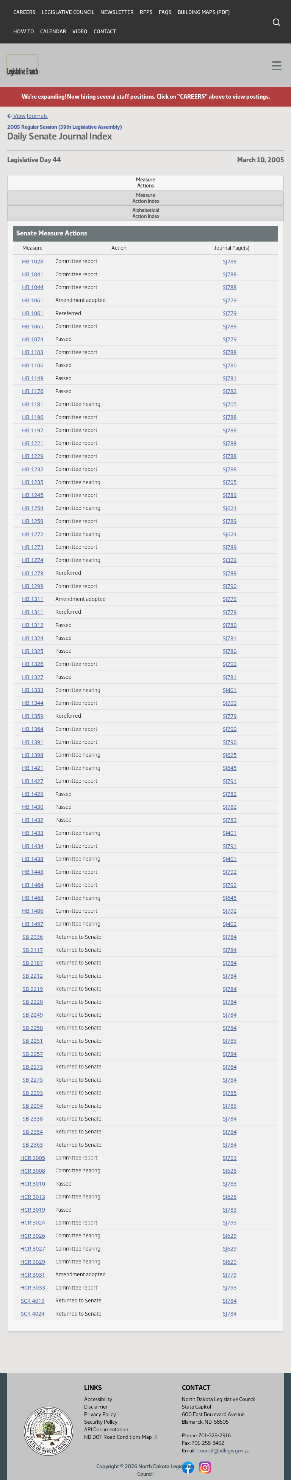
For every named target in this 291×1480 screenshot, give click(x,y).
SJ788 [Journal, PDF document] (230, 261)
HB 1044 (33, 287)
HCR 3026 (32, 1235)
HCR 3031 (32, 1274)
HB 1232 (33, 469)
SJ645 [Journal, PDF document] (230, 767)
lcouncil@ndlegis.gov (222, 1450)
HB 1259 (33, 521)
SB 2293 (32, 1092)
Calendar (53, 31)
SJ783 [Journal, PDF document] (230, 820)
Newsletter (117, 12)
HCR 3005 (32, 1157)
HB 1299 (33, 586)
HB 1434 (33, 846)
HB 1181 (33, 404)
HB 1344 (33, 702)
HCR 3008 (32, 1170)
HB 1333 (33, 690)
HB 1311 (33, 598)
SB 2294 (32, 1105)
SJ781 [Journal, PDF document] (230, 378)
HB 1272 (33, 534)
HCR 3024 (32, 1222)
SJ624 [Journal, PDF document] (230, 508)
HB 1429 (33, 793)
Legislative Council (68, 12)
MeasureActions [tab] (145, 182)
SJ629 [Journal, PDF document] (230, 1235)
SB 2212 (32, 975)
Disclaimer (96, 1407)
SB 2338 (32, 1118)
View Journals (27, 115)
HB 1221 (33, 443)
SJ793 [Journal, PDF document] (230, 1157)
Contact (105, 31)
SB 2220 (32, 1001)
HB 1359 (33, 716)
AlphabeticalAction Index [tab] (145, 213)
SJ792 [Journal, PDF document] (230, 871)
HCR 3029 (32, 1261)
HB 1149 (33, 378)
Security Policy (100, 1422)
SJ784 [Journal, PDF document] (230, 936)
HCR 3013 (32, 1196)
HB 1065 (33, 326)
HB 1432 (33, 820)
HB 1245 (33, 494)
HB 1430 (33, 806)
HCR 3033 (32, 1287)
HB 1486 (33, 910)
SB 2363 (32, 1144)
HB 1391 (33, 742)
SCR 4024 (33, 1313)
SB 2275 (32, 1079)
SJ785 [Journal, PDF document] (230, 1040)
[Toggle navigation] (276, 65)
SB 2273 (32, 1066)
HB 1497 (33, 923)
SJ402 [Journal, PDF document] (230, 923)
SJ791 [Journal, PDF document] (230, 781)
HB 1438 (33, 858)
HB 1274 (33, 560)
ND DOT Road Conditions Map (121, 1437)
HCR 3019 (32, 1209)
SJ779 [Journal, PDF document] (230, 300)
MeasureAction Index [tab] (145, 198)
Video (80, 31)
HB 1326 (33, 663)
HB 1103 (33, 352)
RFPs (146, 12)
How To (23, 31)
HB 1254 (33, 508)
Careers (24, 12)
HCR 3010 (32, 1183)
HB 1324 (33, 638)
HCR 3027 (32, 1248)
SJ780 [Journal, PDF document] (230, 365)
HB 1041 (33, 274)
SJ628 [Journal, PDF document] (230, 1170)
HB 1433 (33, 832)
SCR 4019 (33, 1300)
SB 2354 (32, 1131)
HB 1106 (33, 365)
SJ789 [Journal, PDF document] (230, 494)
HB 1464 (33, 885)
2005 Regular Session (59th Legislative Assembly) (64, 127)
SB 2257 (32, 1053)
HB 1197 (33, 430)
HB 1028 (33, 261)
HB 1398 (33, 755)
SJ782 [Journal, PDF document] (230, 391)
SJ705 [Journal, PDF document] (230, 404)
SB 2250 (32, 1027)
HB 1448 (33, 871)
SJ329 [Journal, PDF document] (230, 560)
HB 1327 (33, 677)
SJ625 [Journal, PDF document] (230, 755)
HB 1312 (33, 625)
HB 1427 (33, 781)
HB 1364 (33, 728)
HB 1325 (33, 651)
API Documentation (106, 1429)
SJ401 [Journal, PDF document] (230, 690)
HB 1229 (33, 456)
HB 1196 (33, 417)
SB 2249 (32, 1014)
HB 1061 (33, 300)
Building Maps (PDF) (204, 12)
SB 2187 (32, 962)
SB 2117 (32, 950)
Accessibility (98, 1399)
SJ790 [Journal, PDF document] (230, 586)
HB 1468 (33, 897)
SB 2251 (32, 1040)
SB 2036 (32, 936)
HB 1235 (33, 482)
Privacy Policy (100, 1414)
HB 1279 (33, 573)
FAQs (165, 12)
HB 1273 (33, 547)
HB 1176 (33, 391)
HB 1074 (33, 339)
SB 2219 (32, 988)
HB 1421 (33, 767)
